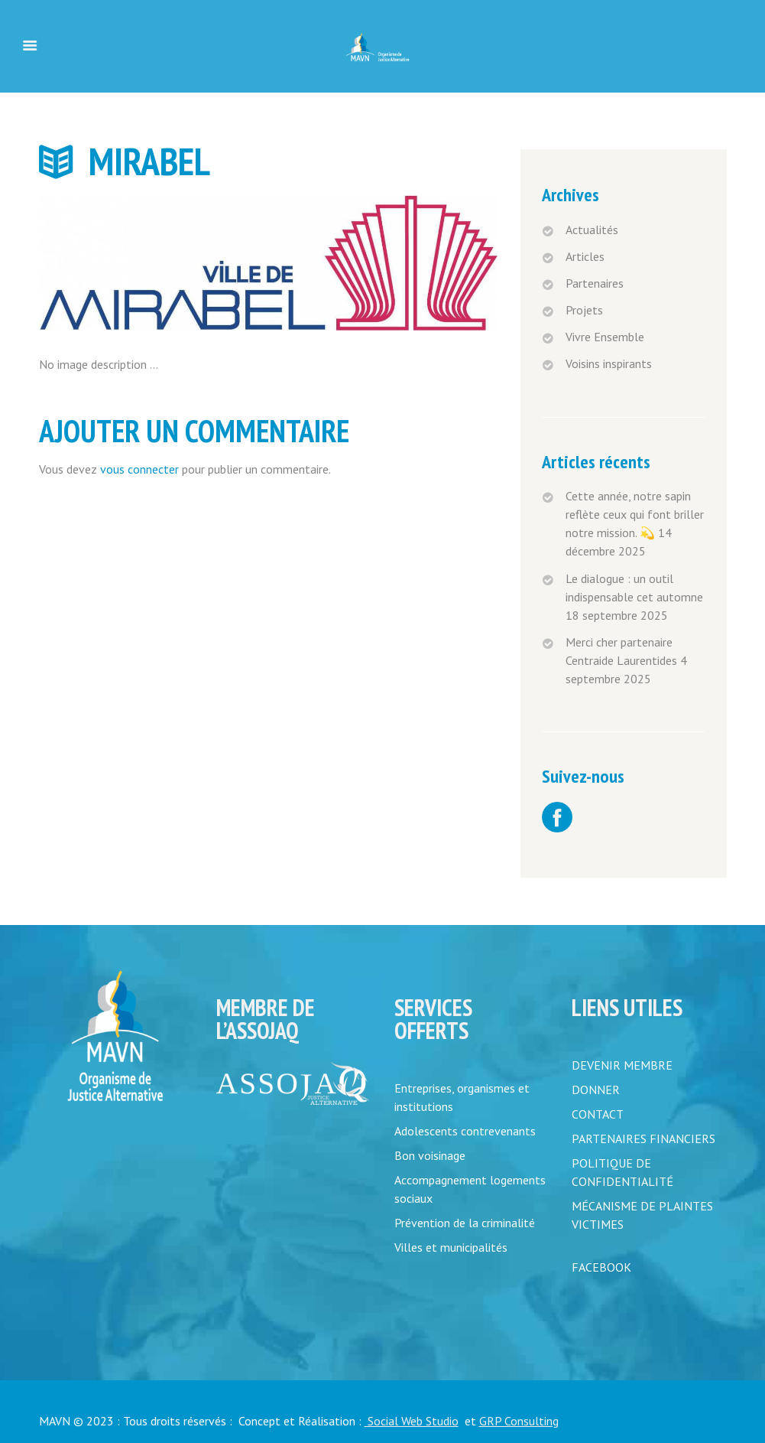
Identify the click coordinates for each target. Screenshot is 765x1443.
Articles (585, 256)
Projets (584, 310)
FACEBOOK (601, 1267)
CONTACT (598, 1114)
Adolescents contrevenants (465, 1130)
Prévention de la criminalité (464, 1222)
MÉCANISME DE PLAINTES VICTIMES (642, 1215)
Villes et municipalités (450, 1247)
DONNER (596, 1089)
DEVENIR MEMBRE (622, 1065)
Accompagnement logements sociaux (470, 1189)
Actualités (592, 229)
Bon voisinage (429, 1155)
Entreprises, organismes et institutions (462, 1097)
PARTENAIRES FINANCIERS (643, 1138)
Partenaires (595, 283)
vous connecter (139, 469)
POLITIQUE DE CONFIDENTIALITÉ (622, 1172)
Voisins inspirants (609, 363)
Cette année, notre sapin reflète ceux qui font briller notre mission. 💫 (635, 514)
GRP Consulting (519, 1420)
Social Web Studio (412, 1420)
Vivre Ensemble (605, 336)
